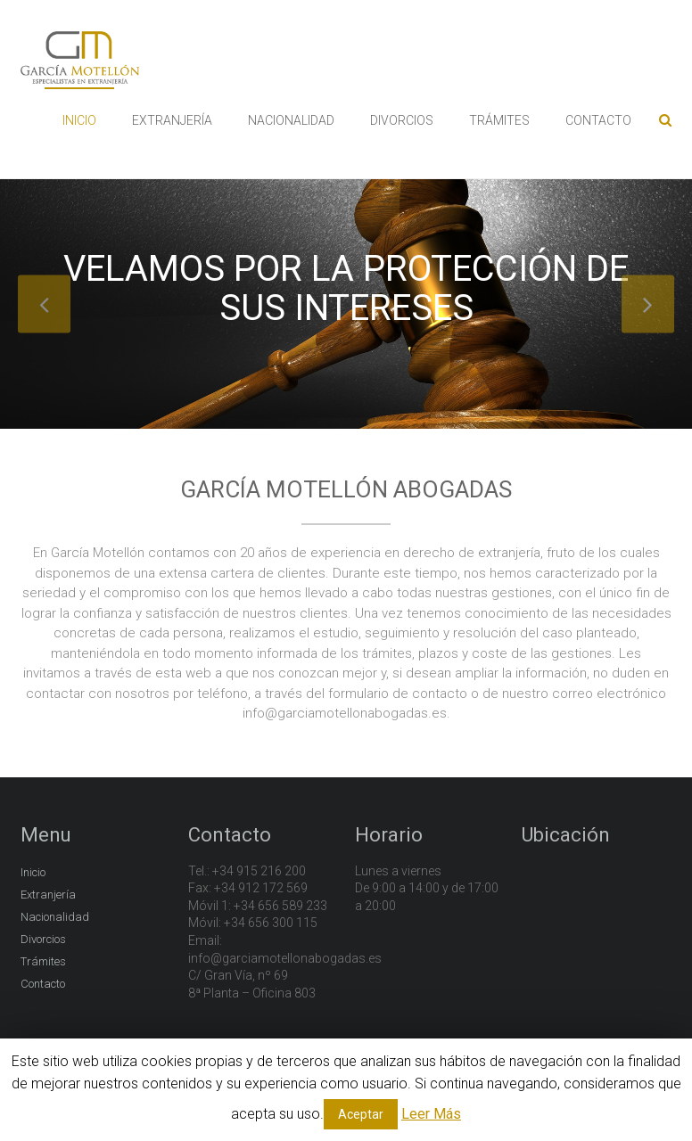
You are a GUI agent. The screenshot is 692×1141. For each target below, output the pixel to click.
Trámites (43, 961)
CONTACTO (598, 120)
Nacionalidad (55, 916)
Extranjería (48, 894)
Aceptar (360, 1114)
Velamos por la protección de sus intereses (346, 288)
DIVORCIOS (401, 120)
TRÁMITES (499, 120)
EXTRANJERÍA (172, 120)
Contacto (43, 983)
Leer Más (431, 1113)
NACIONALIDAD (291, 120)
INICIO (79, 120)
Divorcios (43, 939)
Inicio (33, 872)
